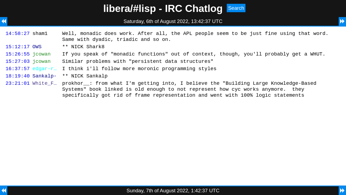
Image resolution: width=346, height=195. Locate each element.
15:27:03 (17, 65)
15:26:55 (17, 57)
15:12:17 (17, 49)
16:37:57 (17, 73)
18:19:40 (17, 81)
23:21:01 (17, 89)
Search (236, 8)
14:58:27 (17, 34)
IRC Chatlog (194, 8)
